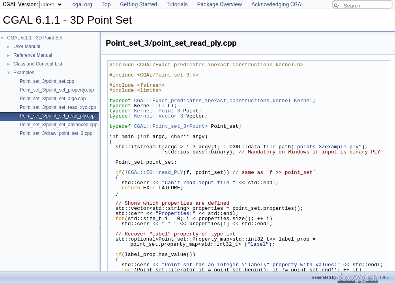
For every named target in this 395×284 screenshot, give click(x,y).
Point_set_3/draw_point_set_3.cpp (56, 133)
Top (106, 4)
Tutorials (177, 4)
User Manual (26, 46)
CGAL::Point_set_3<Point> (171, 126)
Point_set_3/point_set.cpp (47, 81)
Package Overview (219, 4)
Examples (23, 72)
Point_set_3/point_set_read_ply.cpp (57, 116)
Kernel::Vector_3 (158, 116)
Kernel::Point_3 (157, 110)
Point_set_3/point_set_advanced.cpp (58, 124)
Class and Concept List (37, 64)
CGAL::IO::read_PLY (155, 172)
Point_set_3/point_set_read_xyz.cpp (58, 107)
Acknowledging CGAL (277, 4)
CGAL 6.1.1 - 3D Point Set (34, 38)
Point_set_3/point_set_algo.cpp (53, 98)
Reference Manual (32, 55)
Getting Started (138, 4)
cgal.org (82, 4)
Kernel (303, 100)
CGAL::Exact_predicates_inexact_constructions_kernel (212, 100)
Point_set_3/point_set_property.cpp (57, 90)
